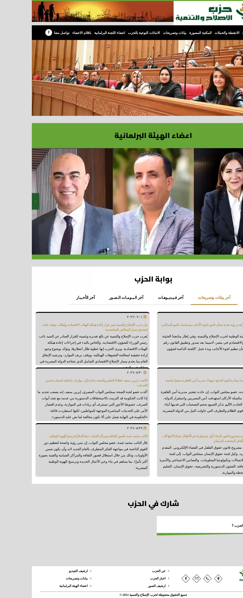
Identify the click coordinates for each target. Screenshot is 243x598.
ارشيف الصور (125, 586)
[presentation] (3, 201)
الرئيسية (228, 33)
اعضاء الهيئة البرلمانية (41, 586)
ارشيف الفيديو (46, 571)
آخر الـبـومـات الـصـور (94, 298)
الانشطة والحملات (195, 33)
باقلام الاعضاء (50, 33)
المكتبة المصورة (168, 33)
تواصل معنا (30, 33)
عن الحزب (127, 571)
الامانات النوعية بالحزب (112, 33)
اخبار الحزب (126, 578)
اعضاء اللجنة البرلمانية (77, 33)
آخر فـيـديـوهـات (138, 298)
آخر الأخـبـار (53, 298)
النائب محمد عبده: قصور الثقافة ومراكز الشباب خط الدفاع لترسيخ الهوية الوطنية (67, 436)
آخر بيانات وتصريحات (182, 298)
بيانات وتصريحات (143, 33)
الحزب (215, 33)
